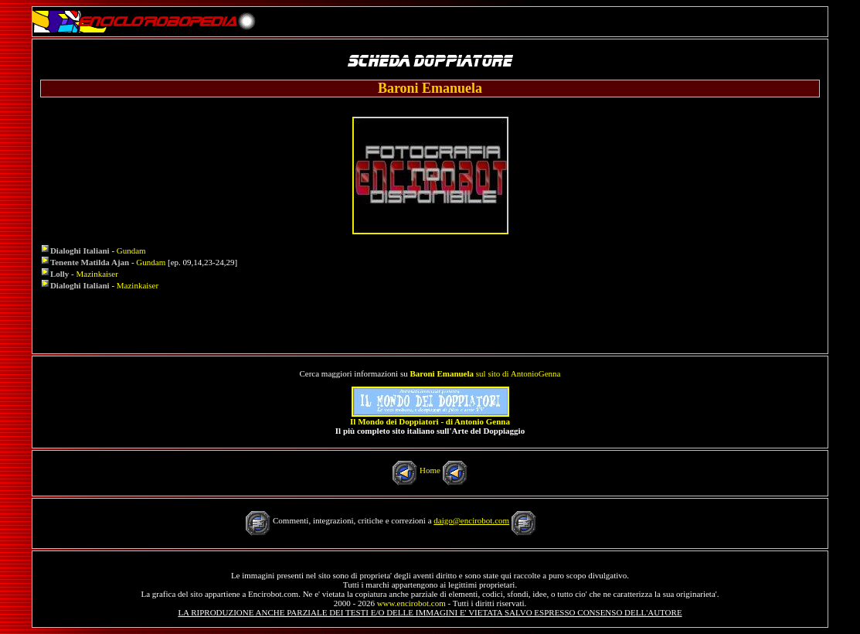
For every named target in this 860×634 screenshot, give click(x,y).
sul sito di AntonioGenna (485, 373)
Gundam (131, 250)
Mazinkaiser (97, 273)
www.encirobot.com (411, 603)
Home (430, 470)
